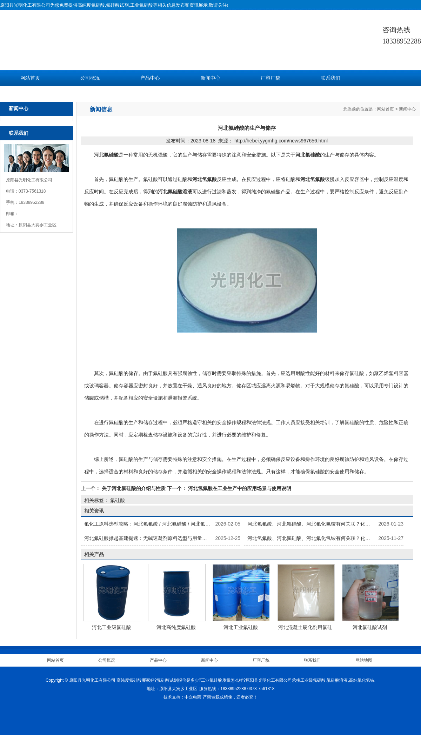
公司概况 (90, 78)
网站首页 (30, 78)
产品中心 (150, 78)
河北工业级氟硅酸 (111, 627)
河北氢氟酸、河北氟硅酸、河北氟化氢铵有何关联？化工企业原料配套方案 (328, 524)
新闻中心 (210, 78)
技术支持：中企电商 (182, 697)
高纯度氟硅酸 (91, 5)
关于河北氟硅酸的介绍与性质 (133, 488)
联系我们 (330, 78)
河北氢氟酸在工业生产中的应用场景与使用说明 (239, 488)
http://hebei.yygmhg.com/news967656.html (281, 140)
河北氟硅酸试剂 (370, 627)
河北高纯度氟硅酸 (176, 627)
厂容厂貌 (270, 78)
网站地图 (363, 660)
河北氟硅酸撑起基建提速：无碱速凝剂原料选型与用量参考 (148, 538)
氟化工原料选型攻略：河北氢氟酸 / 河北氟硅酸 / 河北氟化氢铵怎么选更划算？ (169, 524)
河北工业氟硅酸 (240, 627)
